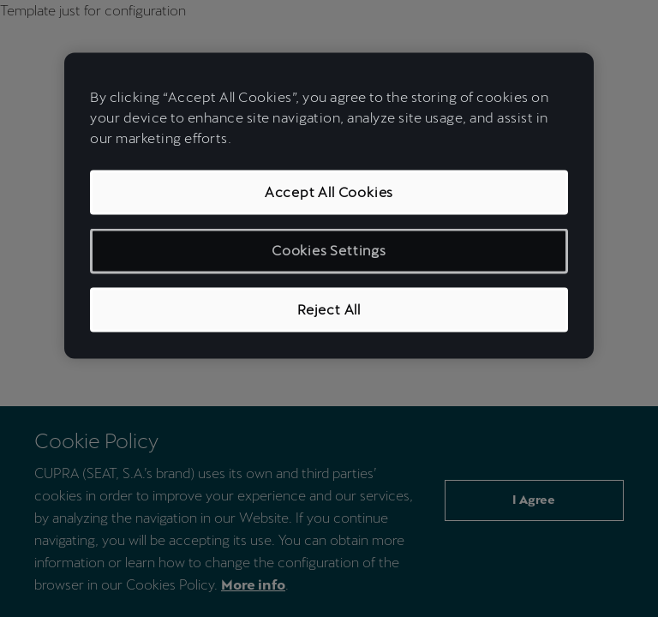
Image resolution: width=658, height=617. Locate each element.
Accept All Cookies (329, 192)
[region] (329, 206)
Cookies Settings (329, 251)
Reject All (329, 309)
